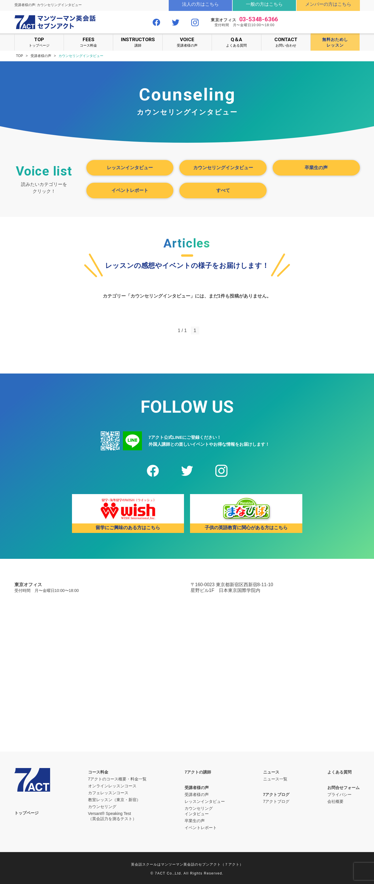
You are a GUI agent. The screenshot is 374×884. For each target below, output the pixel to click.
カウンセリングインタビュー (223, 167)
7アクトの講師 (198, 772)
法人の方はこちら (200, 4)
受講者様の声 (187, 41)
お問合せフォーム (343, 787)
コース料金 (88, 41)
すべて (223, 190)
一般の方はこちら (264, 4)
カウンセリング (102, 806)
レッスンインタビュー (130, 167)
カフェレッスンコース (108, 792)
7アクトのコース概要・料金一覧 (117, 779)
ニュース (271, 772)
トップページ (39, 41)
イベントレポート (129, 190)
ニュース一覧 (275, 779)
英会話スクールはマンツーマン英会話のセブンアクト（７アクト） (187, 864)
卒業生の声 (316, 167)
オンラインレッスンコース (112, 786)
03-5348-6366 (258, 19)
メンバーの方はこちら (328, 4)
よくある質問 (236, 41)
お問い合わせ (285, 41)
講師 (137, 41)
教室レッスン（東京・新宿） (114, 799)
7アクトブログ (276, 794)
